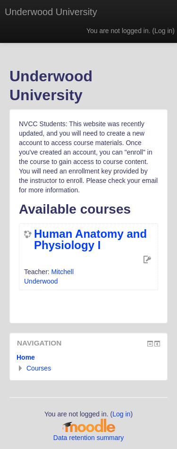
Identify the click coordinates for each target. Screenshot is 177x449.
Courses (38, 368)
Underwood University (51, 12)
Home (26, 357)
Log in (163, 31)
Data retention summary (88, 437)
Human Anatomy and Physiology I (90, 239)
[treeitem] (88, 357)
